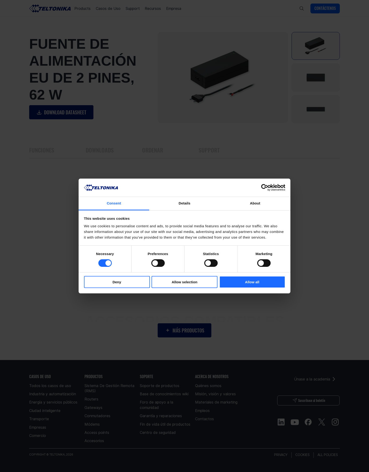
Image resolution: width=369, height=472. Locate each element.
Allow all (252, 282)
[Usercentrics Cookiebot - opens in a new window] (264, 187)
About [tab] (255, 203)
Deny (116, 282)
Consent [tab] (114, 203)
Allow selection (184, 282)
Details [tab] (184, 203)
